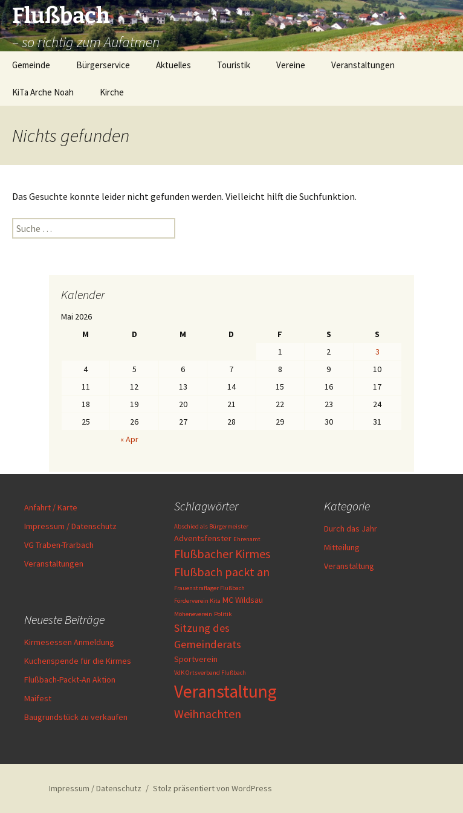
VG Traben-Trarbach (59, 544)
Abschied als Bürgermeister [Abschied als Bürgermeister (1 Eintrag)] (211, 526)
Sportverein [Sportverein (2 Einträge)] (196, 659)
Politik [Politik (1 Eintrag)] (223, 614)
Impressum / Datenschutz (70, 526)
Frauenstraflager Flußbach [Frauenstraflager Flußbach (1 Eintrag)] (209, 588)
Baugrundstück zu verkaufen (76, 717)
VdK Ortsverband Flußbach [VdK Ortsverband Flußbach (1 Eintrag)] (210, 672)
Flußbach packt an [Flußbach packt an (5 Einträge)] (222, 571)
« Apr (129, 439)
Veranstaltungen (363, 65)
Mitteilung (342, 547)
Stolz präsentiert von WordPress (212, 788)
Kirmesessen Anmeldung (69, 642)
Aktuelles (173, 65)
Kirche (112, 92)
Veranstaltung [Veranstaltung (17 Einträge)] (225, 691)
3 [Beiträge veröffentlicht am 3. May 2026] (377, 351)
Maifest (37, 698)
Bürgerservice (103, 65)
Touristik (233, 65)
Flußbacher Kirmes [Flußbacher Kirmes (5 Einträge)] (222, 553)
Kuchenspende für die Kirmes (77, 660)
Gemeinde (31, 65)
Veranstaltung (349, 566)
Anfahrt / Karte (50, 507)
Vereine (290, 65)
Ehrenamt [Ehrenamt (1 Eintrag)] (247, 539)
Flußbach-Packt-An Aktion (69, 679)
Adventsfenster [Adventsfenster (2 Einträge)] (203, 538)
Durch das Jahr (350, 528)
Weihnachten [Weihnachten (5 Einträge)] (207, 713)
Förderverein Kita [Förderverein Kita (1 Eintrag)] (197, 601)
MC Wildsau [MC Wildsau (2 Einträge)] (242, 599)
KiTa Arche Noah (43, 92)
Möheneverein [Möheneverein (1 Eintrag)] (193, 614)
